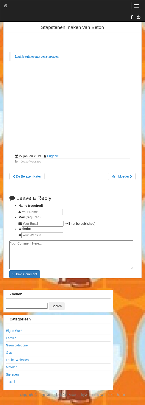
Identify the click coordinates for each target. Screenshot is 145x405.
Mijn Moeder (121, 176)
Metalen (11, 367)
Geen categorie (17, 345)
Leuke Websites (31, 161)
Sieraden (12, 374)
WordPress (92, 395)
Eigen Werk (14, 331)
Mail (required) (29, 217)
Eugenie (53, 156)
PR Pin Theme (114, 395)
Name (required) (30, 205)
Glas (9, 352)
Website (24, 229)
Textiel (10, 382)
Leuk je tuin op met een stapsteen (37, 57)
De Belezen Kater (27, 176)
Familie (11, 338)
